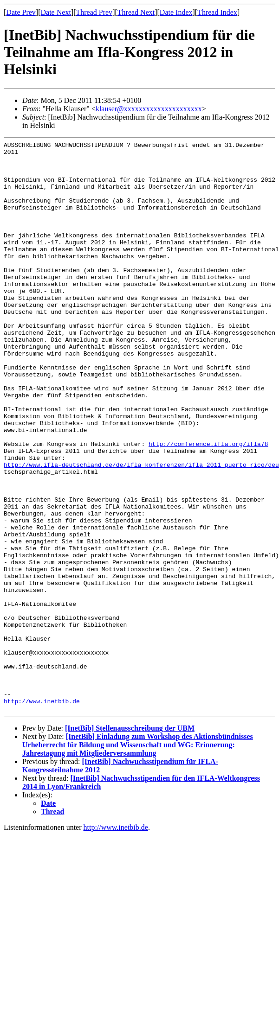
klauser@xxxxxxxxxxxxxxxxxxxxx (149, 109)
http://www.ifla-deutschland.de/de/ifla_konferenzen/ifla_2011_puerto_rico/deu (141, 530)
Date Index (176, 12)
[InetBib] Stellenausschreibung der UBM (130, 842)
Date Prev (21, 12)
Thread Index (217, 12)
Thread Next (136, 12)
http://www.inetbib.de (42, 813)
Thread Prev (94, 12)
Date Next (56, 12)
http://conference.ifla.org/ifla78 (208, 505)
